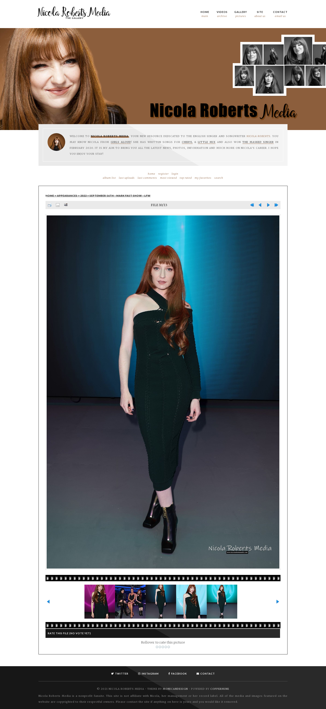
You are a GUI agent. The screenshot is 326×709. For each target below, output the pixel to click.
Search (218, 177)
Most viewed (168, 177)
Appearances (67, 195)
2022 (83, 195)
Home (205, 14)
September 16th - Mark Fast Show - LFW (120, 195)
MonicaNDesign (175, 688)
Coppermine (219, 688)
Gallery (240, 14)
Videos (222, 14)
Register (163, 173)
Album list (109, 177)
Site (260, 14)
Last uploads (127, 177)
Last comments (147, 177)
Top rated (186, 177)
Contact (280, 14)
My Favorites (203, 177)
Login (175, 173)
